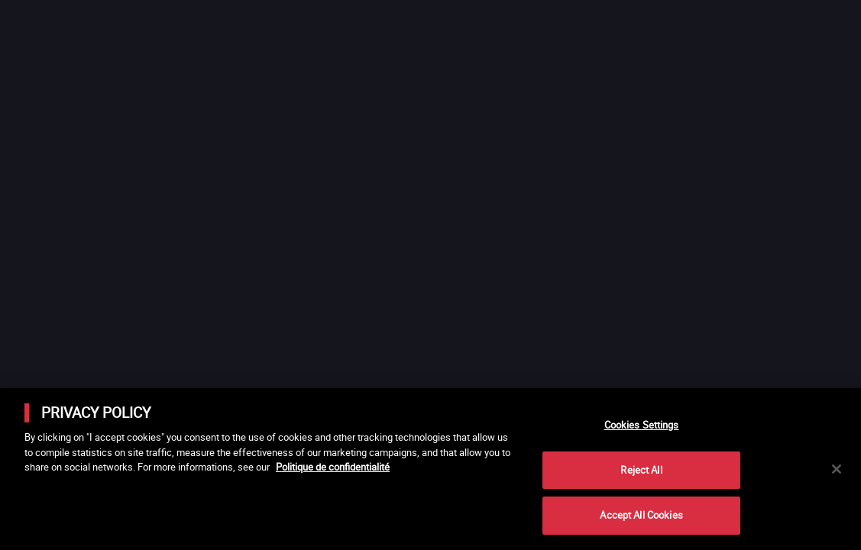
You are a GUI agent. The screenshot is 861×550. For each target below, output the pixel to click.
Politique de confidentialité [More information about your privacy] (333, 467)
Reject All (641, 470)
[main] (430, 469)
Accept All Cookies (641, 515)
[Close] (836, 469)
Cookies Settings (641, 425)
